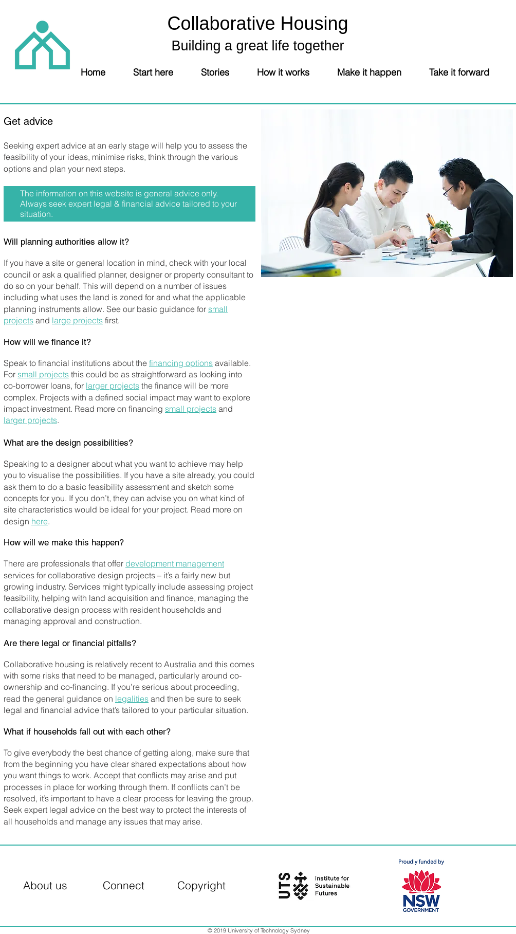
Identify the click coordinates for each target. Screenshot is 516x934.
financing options (181, 363)
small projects (43, 374)
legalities (132, 698)
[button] (160, 72)
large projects (77, 320)
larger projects (112, 385)
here (39, 521)
